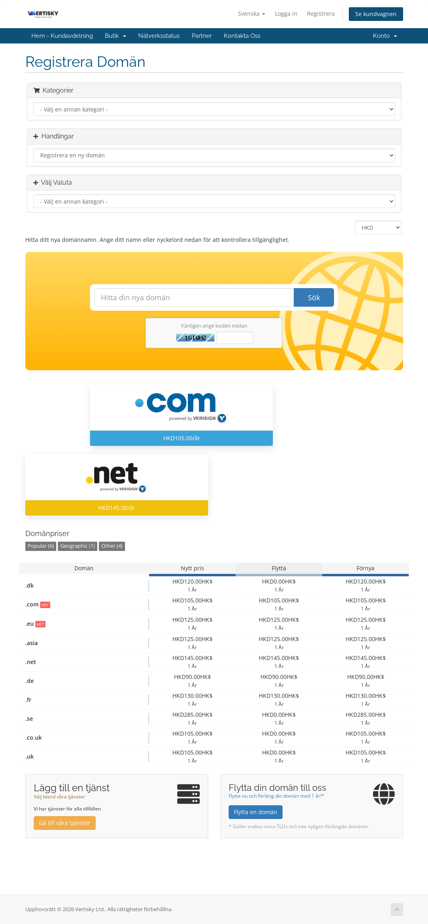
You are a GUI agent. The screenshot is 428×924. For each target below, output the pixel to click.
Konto (385, 35)
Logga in (286, 13)
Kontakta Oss (242, 35)
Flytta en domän (255, 812)
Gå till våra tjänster (64, 823)
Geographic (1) (77, 545)
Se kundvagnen (376, 14)
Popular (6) (41, 545)
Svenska (251, 13)
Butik (115, 35)
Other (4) (112, 545)
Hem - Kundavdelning (62, 35)
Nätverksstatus (159, 35)
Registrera (321, 13)
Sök (314, 297)
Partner (202, 35)
